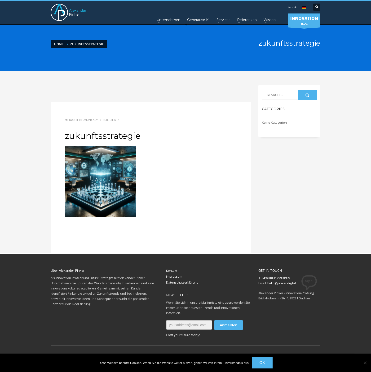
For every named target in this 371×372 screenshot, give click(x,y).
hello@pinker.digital (281, 283)
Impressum (174, 276)
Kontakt (292, 7)
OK (262, 363)
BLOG (304, 21)
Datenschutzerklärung (182, 282)
